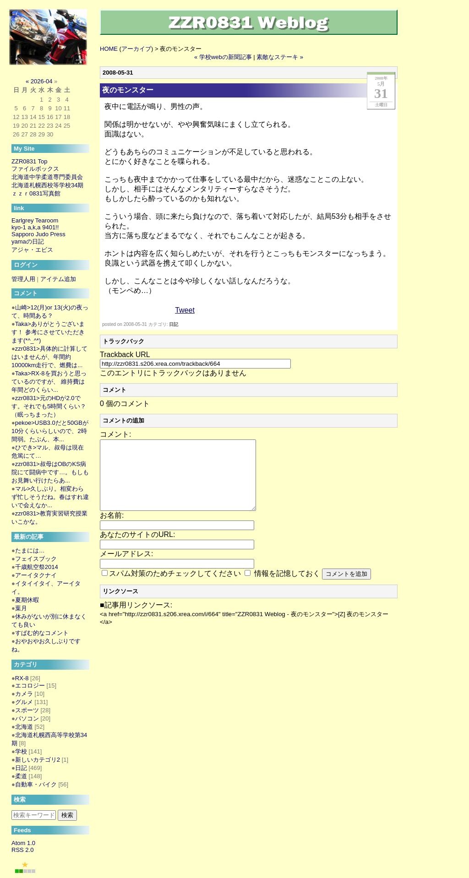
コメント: (115, 434)
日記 (173, 324)
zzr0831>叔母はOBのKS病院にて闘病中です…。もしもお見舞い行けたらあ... (50, 472)
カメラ (24, 693)
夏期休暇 (27, 599)
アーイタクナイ (36, 575)
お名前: (112, 529)
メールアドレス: (126, 567)
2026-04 (42, 81)
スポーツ (27, 710)
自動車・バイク (36, 784)
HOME (109, 48)
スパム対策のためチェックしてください (175, 587)
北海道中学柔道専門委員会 (47, 176)
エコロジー (30, 685)
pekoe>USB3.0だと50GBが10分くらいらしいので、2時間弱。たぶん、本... (49, 431)
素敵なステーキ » (279, 57)
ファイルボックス (35, 168)
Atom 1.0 (23, 843)
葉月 (21, 608)
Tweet (185, 310)
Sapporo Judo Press (38, 234)
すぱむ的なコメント (42, 632)
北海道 (24, 726)
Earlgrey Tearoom (34, 220)
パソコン (27, 718)
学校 (21, 751)
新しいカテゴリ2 (37, 759)
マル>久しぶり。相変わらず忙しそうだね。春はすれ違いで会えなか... (50, 497)
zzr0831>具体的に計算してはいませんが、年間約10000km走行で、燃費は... (49, 357)
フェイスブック (36, 558)
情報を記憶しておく (287, 587)
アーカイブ (136, 48)
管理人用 (23, 279)
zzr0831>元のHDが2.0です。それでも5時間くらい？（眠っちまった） (48, 406)
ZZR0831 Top (29, 161)
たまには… (30, 550)
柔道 (21, 776)
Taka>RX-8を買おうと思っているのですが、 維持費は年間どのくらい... (49, 381)
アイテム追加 (58, 279)
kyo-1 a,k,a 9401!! (35, 227)
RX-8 (22, 678)
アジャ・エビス (32, 249)
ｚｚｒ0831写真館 (35, 193)
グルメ (24, 702)
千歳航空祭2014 (36, 567)
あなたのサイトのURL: (137, 548)
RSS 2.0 (22, 849)
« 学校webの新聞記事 (223, 57)
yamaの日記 (27, 241)
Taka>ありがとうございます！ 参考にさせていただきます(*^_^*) (48, 332)
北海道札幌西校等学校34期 (47, 185)
